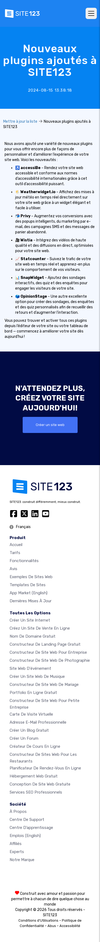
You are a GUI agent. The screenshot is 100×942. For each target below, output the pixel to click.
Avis (13, 568)
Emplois (25, 835)
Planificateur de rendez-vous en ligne (45, 768)
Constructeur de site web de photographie (50, 660)
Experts (17, 851)
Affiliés (16, 843)
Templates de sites (28, 584)
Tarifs (15, 552)
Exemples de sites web (31, 576)
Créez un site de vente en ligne (40, 628)
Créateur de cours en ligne (35, 746)
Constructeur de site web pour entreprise (48, 652)
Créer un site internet (30, 620)
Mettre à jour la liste (20, 121)
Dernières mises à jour (30, 601)
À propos (18, 811)
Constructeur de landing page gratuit (45, 644)
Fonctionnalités (24, 560)
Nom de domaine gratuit (32, 636)
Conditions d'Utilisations (38, 920)
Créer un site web (50, 425)
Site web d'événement (30, 668)
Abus (51, 926)
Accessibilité (69, 926)
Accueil (16, 544)
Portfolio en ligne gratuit (33, 692)
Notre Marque (22, 859)
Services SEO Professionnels (36, 792)
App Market (28, 592)
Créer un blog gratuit (29, 730)
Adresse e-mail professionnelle (38, 722)
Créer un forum (24, 738)
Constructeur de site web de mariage (44, 684)
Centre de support (27, 819)
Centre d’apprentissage (31, 827)
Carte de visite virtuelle (31, 714)
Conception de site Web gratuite (40, 784)
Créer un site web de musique (37, 676)
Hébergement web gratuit (34, 776)
